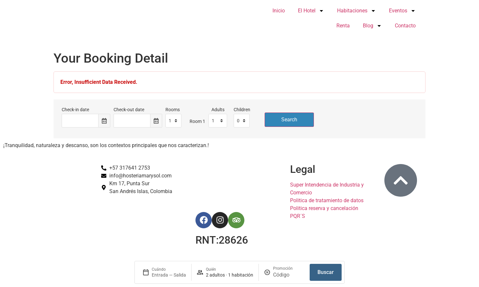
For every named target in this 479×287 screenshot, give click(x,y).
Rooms (172, 110)
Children (242, 110)
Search (289, 119)
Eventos (402, 11)
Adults (217, 110)
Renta (343, 26)
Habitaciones (356, 11)
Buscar (325, 272)
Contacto (405, 26)
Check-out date (129, 110)
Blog (372, 26)
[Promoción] (288, 275)
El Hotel (311, 11)
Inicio (278, 11)
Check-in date (75, 110)
